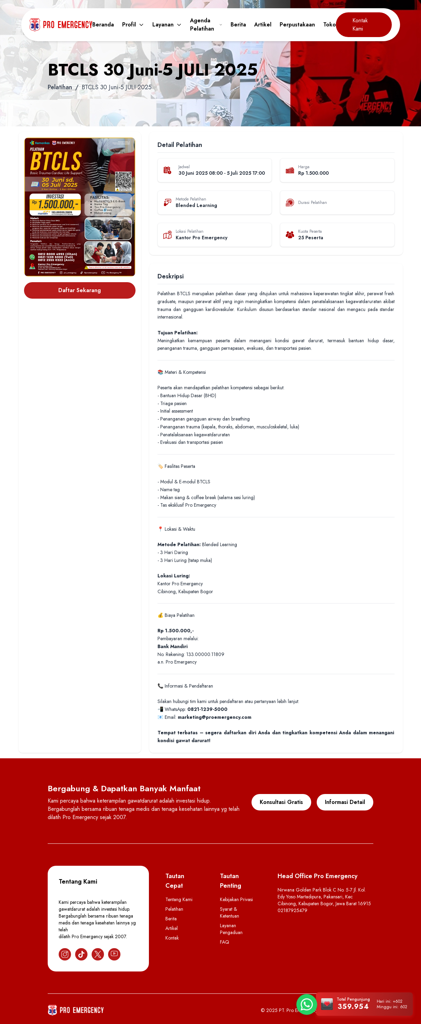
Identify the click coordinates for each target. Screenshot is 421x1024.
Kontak (172, 937)
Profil (133, 24)
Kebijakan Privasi (236, 899)
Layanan (167, 24)
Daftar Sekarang (79, 290)
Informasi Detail (345, 802)
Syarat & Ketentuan (229, 912)
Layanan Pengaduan (231, 929)
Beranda (103, 24)
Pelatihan (60, 87)
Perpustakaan (297, 24)
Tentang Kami (178, 899)
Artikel (262, 24)
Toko (329, 24)
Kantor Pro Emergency (201, 237)
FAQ (224, 942)
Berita (238, 24)
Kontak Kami (360, 24)
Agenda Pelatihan (206, 24)
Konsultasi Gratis (281, 802)
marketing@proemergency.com (215, 717)
